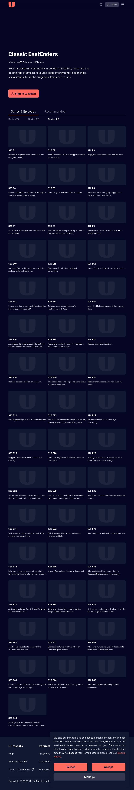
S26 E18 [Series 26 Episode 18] (92, 339)
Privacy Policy (46, 753)
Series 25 (33, 119)
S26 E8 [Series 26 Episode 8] (51, 226)
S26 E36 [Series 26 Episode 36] (92, 566)
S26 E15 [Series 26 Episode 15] (92, 301)
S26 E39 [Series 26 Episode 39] (92, 604)
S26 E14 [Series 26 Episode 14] (52, 301)
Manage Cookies (48, 769)
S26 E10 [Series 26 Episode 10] (12, 263)
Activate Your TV (17, 761)
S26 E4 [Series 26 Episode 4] (12, 188)
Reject (70, 769)
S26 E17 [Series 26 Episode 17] (52, 339)
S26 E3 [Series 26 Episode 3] (91, 150)
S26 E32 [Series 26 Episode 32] (52, 529)
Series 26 (53, 119)
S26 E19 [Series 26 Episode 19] (12, 377)
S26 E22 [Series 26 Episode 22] (12, 415)
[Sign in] (112, 4)
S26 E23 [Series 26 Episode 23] (52, 415)
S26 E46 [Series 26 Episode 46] (12, 718)
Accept (108, 769)
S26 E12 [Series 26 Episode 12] (92, 263)
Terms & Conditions (19, 769)
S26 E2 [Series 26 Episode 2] (51, 150)
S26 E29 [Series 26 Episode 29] (52, 491)
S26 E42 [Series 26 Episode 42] (92, 642)
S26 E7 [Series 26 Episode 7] (12, 226)
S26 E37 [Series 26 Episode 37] (12, 604)
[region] (89, 761)
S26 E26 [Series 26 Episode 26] (52, 453)
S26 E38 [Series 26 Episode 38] (52, 604)
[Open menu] (123, 4)
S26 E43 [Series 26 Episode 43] (12, 680)
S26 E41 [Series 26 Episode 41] (52, 642)
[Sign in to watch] (23, 93)
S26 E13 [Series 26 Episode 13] (12, 301)
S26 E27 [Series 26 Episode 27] (92, 453)
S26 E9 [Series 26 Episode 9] (91, 226)
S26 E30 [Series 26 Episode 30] (92, 491)
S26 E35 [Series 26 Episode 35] (52, 566)
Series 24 (14, 119)
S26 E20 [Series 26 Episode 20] (52, 377)
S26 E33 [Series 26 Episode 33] (92, 529)
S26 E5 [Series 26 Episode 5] (51, 188)
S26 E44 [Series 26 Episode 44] (52, 680)
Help (11, 753)
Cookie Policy (46, 761)
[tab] (55, 112)
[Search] (102, 4)
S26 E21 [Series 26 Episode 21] (92, 377)
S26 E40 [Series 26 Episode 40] (12, 642)
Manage (89, 779)
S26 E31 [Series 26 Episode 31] (12, 529)
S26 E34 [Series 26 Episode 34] (12, 566)
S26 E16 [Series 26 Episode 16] (12, 339)
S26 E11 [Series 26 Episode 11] (52, 263)
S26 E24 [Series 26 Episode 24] (92, 415)
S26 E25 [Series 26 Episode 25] (12, 453)
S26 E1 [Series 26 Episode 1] (11, 150)
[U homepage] (11, 4)
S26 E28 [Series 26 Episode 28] (12, 491)
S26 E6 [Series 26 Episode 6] (91, 188)
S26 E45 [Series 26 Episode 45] (92, 680)
